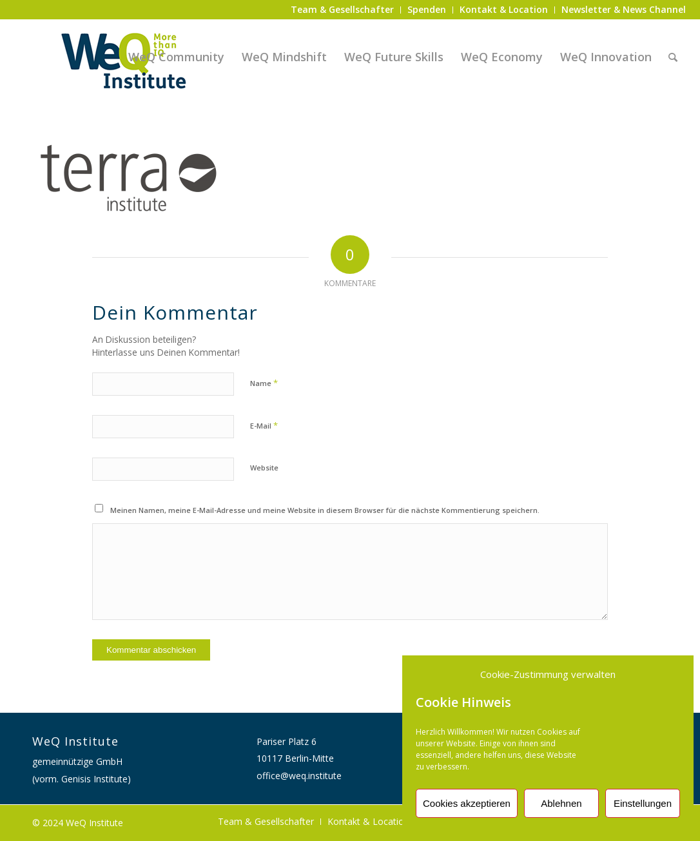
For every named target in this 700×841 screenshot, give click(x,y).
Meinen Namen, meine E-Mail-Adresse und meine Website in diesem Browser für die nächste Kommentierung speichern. (325, 510)
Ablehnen (561, 803)
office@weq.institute (299, 775)
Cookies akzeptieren (466, 803)
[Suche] (673, 57)
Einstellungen (643, 803)
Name (264, 383)
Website (264, 467)
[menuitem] (342, 10)
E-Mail (264, 425)
